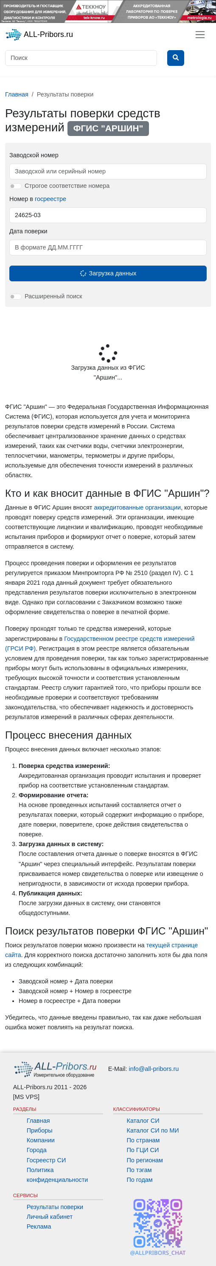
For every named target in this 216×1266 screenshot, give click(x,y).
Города (37, 1150)
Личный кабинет (50, 1216)
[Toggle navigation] (200, 34)
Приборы (40, 1130)
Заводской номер (34, 155)
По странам (143, 1140)
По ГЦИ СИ (143, 1150)
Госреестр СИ (46, 1160)
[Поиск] (81, 58)
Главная (38, 1120)
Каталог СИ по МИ (153, 1130)
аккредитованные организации (137, 507)
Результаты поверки (55, 1207)
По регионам (145, 1160)
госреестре (50, 198)
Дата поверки (28, 231)
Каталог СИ (143, 1120)
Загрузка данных (108, 273)
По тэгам (139, 1170)
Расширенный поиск (53, 296)
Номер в (37, 198)
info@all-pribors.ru (154, 1068)
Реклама (39, 1226)
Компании (41, 1140)
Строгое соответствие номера (67, 185)
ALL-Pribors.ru (39, 34)
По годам (140, 1179)
